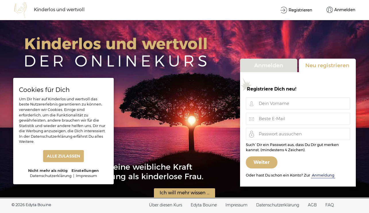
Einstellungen (85, 170)
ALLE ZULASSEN (63, 156)
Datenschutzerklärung (277, 205)
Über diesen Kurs (165, 205)
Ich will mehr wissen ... (184, 192)
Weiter (262, 162)
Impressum (236, 205)
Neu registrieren (327, 65)
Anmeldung (323, 175)
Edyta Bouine (204, 205)
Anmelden (268, 65)
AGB (312, 205)
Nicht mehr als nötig (48, 170)
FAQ (329, 205)
